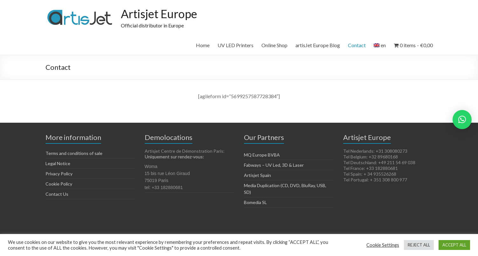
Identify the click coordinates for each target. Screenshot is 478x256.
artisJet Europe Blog (317, 45)
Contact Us (56, 194)
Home (203, 45)
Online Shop (274, 45)
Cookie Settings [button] (382, 245)
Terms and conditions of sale (73, 153)
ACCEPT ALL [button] (454, 244)
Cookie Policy (58, 184)
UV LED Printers (235, 45)
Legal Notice (57, 163)
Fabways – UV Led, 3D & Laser (274, 165)
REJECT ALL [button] (419, 244)
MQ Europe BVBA (262, 154)
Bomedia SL (255, 202)
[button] (462, 119)
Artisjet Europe (159, 14)
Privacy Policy (59, 173)
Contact (357, 45)
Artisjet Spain (257, 175)
